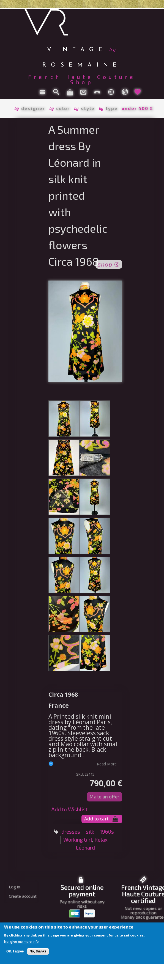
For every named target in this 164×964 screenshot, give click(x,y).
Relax (101, 839)
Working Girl (77, 839)
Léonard (85, 847)
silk (90, 831)
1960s (107, 831)
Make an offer (104, 796)
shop (109, 264)
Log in (14, 886)
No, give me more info (21, 942)
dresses (70, 831)
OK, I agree (15, 951)
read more (107, 763)
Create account (23, 896)
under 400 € (137, 108)
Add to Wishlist (69, 809)
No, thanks (37, 951)
